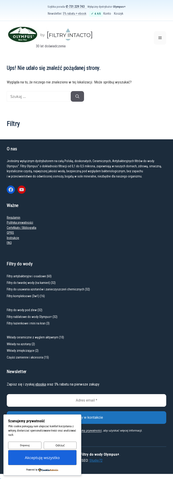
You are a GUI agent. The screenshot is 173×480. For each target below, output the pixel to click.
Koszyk (118, 13)
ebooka (40, 384)
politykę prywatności (88, 430)
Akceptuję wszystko (42, 457)
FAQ (9, 243)
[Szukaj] (77, 96)
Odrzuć (60, 445)
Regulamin (13, 217)
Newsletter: (67, 13)
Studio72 (95, 460)
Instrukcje (13, 238)
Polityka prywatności (20, 222)
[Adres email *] (86, 400)
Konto (107, 13)
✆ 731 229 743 (75, 6)
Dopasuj (25, 445)
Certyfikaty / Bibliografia (21, 228)
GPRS (10, 232)
